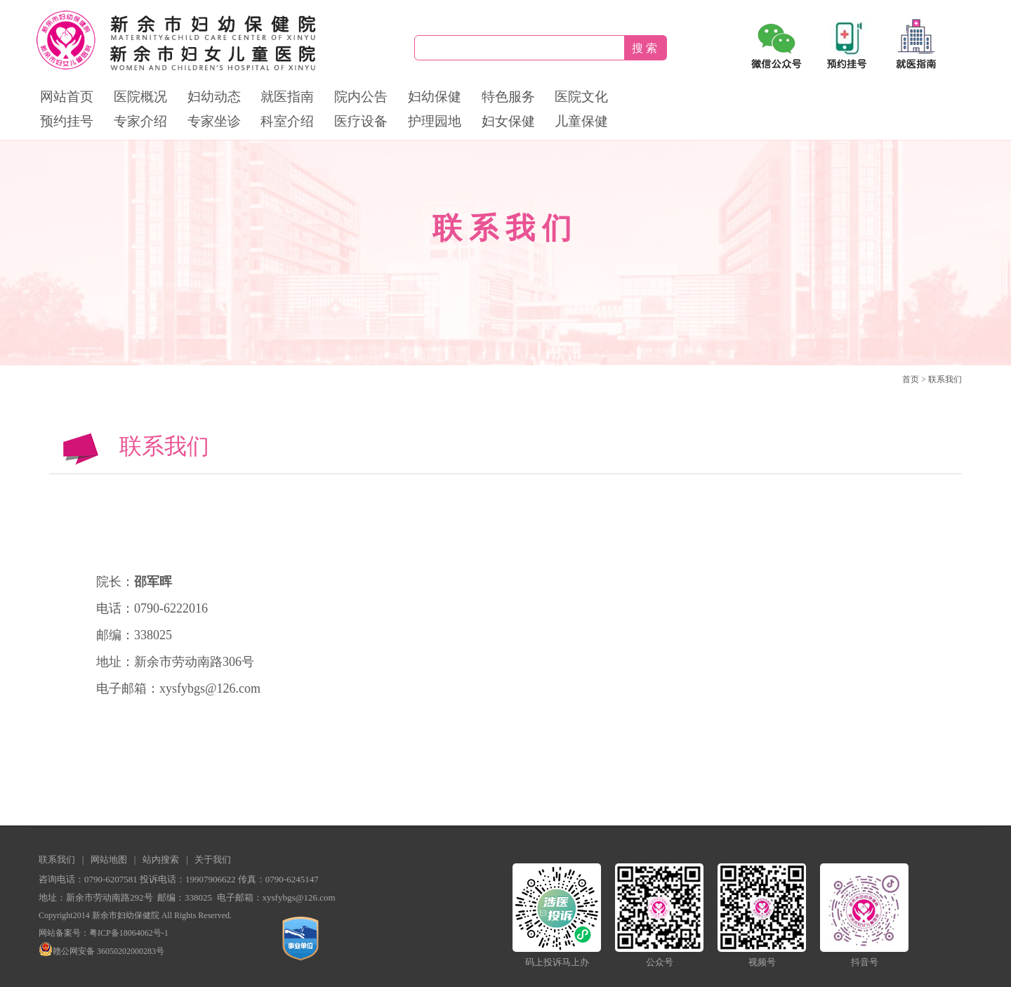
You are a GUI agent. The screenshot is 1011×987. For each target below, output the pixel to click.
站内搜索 (161, 859)
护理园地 (434, 121)
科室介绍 (287, 121)
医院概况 (140, 96)
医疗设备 (361, 121)
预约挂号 (66, 121)
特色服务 (508, 96)
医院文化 (581, 96)
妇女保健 (508, 121)
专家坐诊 (214, 121)
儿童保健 (581, 121)
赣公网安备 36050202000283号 (101, 951)
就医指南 (287, 96)
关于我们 (212, 859)
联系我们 (945, 379)
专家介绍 (140, 121)
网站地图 (109, 859)
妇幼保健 (434, 96)
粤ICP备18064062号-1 (128, 933)
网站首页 (66, 96)
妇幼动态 (214, 96)
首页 (910, 379)
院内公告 (361, 96)
